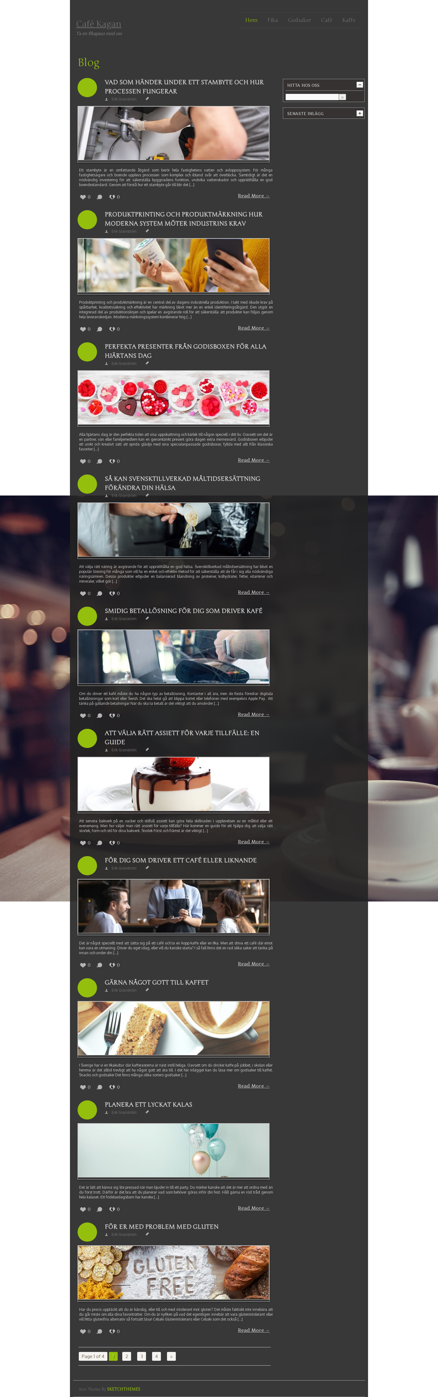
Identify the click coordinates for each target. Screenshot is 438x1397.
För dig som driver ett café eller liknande (181, 860)
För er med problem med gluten (161, 1227)
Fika (272, 20)
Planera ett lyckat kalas (148, 1105)
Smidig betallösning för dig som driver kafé (183, 611)
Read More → (254, 195)
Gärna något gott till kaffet (156, 982)
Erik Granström (124, 99)
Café (326, 20)
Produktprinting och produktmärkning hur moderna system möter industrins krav (183, 219)
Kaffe (349, 20)
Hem (251, 20)
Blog (88, 62)
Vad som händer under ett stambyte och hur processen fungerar (184, 87)
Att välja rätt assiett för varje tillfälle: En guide (182, 737)
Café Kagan (98, 24)
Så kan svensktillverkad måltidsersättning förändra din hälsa (182, 483)
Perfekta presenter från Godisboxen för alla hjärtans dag (185, 351)
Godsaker (299, 20)
